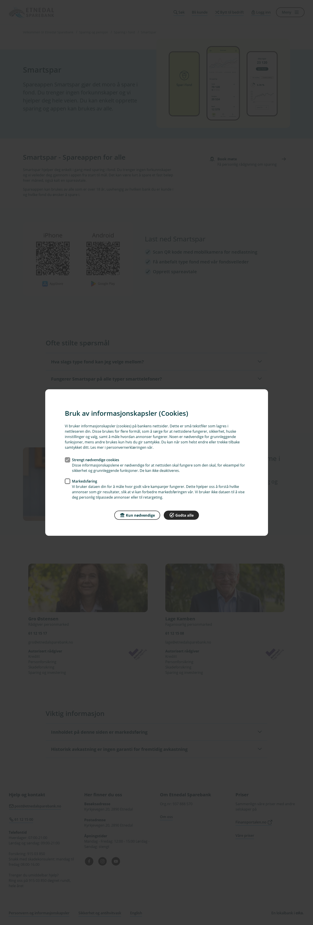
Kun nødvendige (137, 515)
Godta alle (181, 515)
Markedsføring (84, 481)
